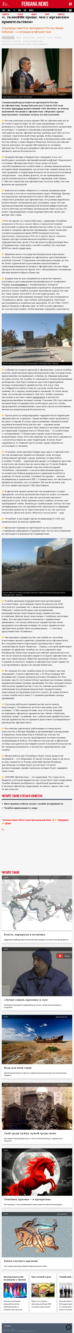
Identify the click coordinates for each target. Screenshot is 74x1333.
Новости (5, 14)
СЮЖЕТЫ (61, 14)
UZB (25, 10)
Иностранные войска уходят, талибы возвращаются (33, 803)
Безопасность (7, 41)
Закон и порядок (29, 38)
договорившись (19, 284)
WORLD (31, 10)
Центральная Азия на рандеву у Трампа (15, 1278)
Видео (34, 14)
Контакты (8, 1325)
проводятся (39, 397)
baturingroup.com (26, 1331)
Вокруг (18, 38)
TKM (19, 10)
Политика (17, 41)
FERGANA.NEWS (35, 4)
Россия (49, 38)
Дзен (7, 823)
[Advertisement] (37, 850)
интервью (17, 108)
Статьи (20, 14)
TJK (14, 10)
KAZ (3, 10)
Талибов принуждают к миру (33, 41)
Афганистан (41, 38)
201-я (51, 242)
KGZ (9, 10)
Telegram (62, 820)
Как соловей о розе (41, 1277)
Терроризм (57, 38)
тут (61, 512)
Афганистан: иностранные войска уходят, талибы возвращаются (25, 44)
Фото (47, 14)
